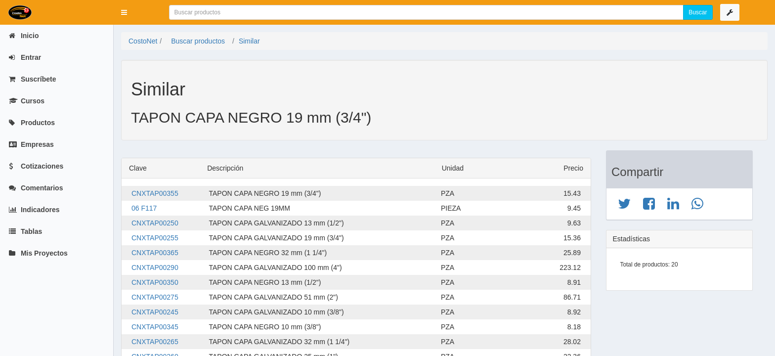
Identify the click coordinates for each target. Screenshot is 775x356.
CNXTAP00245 (154, 312)
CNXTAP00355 (154, 193)
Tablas (25, 231)
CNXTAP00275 (154, 297)
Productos (32, 123)
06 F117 (144, 208)
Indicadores (34, 210)
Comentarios (36, 188)
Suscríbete (32, 79)
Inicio (24, 36)
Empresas (31, 144)
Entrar (25, 57)
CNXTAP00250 (154, 223)
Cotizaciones (36, 166)
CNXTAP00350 (154, 282)
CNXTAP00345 (154, 327)
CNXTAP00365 (154, 253)
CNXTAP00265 (154, 342)
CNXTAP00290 (154, 267)
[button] (124, 12)
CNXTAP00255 (154, 238)
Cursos (26, 101)
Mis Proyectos (38, 253)
